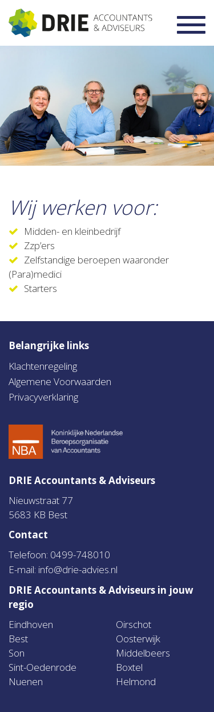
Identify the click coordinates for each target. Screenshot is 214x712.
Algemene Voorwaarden (60, 381)
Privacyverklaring (43, 396)
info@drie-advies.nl (78, 569)
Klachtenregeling (43, 366)
